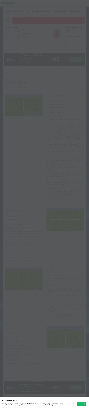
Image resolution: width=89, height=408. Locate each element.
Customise (72, 402)
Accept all (82, 402)
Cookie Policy (49, 403)
